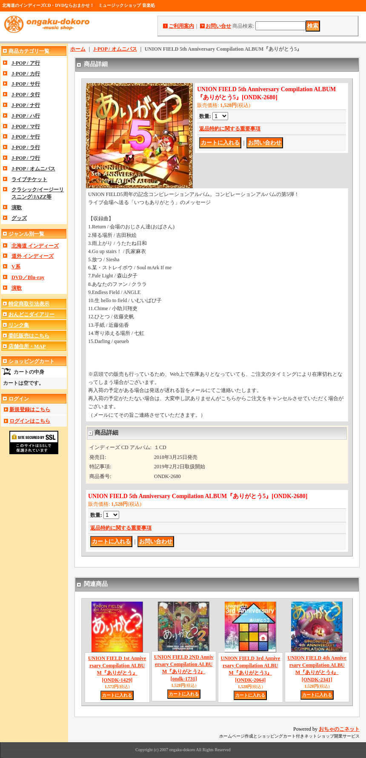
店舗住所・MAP (27, 346)
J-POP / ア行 (25, 63)
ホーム (78, 49)
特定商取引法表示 (29, 304)
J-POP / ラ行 (25, 147)
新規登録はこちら (29, 409)
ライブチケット (29, 179)
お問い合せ (218, 26)
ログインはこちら (29, 421)
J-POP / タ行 (25, 95)
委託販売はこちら (29, 336)
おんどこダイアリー (31, 314)
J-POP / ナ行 (25, 105)
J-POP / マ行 (25, 127)
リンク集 (19, 325)
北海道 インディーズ (35, 246)
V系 (15, 267)
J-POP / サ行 (25, 84)
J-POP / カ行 (25, 74)
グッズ (19, 218)
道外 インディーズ (32, 256)
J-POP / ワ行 (25, 158)
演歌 (16, 207)
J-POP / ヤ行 (25, 137)
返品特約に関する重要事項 (229, 129)
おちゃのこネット (339, 729)
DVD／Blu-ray (27, 277)
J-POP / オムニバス (33, 169)
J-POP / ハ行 (25, 116)
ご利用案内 (181, 26)
